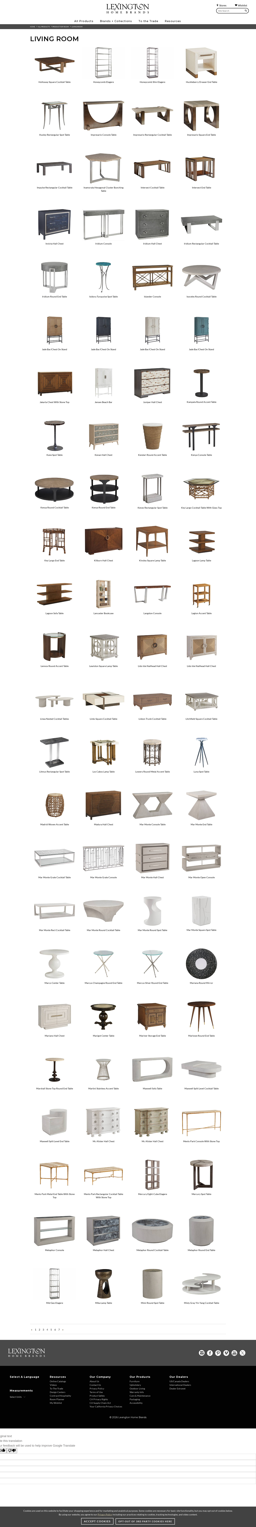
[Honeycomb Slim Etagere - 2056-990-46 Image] (152, 77)
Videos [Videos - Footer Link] (53, 1385)
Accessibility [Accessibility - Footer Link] (136, 1402)
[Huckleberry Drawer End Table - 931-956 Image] (201, 77)
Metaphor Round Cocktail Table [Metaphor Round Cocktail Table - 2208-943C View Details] (152, 1250)
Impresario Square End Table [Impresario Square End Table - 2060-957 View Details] (201, 134)
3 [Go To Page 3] (43, 1329)
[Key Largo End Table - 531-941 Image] (54, 556)
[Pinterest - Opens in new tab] (218, 1353)
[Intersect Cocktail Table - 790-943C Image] (152, 183)
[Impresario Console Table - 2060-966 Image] (103, 130)
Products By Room (60, 27)
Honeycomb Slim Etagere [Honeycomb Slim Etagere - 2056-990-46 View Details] (152, 82)
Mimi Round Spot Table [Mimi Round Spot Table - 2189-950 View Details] (152, 1302)
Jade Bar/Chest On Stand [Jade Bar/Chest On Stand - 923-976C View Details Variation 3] (201, 349)
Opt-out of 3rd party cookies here (145, 1521)
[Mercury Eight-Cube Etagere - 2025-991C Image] (152, 1189)
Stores (221, 5)
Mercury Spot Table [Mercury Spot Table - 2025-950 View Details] (201, 1194)
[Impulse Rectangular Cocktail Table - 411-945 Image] (54, 183)
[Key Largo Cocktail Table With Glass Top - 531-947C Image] (201, 503)
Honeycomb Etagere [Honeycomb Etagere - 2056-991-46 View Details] (103, 82)
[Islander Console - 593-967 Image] (152, 292)
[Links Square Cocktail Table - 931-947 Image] (103, 714)
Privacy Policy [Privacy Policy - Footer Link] (97, 1388)
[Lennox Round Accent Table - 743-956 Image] (54, 661)
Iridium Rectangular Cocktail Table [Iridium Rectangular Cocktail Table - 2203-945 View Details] (201, 243)
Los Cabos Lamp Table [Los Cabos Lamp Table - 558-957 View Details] (104, 771)
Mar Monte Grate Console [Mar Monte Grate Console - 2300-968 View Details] (103, 877)
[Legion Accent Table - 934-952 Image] (201, 609)
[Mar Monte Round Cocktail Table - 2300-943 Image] (103, 926)
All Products (44, 27)
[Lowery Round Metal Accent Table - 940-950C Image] (152, 767)
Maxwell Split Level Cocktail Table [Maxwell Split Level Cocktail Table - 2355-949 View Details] (201, 1088)
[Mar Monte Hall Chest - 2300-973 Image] (152, 873)
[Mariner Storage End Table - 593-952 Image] (152, 1031)
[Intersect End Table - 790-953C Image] (201, 183)
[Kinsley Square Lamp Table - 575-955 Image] (152, 556)
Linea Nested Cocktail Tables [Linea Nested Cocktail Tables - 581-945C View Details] (54, 718)
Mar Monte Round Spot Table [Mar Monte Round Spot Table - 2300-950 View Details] (152, 930)
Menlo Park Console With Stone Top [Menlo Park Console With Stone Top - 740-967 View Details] (201, 1141)
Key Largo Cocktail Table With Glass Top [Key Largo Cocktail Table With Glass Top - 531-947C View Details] (201, 507)
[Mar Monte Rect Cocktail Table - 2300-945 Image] (54, 926)
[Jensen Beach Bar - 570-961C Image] (103, 398)
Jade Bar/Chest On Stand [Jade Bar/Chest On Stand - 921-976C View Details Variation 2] (152, 349)
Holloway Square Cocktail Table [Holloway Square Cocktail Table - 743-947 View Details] (55, 82)
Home (32, 27)
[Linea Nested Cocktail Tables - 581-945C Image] (54, 714)
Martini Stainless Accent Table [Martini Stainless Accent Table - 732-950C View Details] (103, 1088)
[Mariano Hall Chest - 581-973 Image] (54, 1031)
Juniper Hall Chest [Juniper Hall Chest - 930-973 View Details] (152, 402)
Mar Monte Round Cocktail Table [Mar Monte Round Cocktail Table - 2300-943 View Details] (103, 930)
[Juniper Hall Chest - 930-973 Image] (152, 398)
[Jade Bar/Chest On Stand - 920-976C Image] (54, 345)
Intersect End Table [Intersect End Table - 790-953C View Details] (201, 187)
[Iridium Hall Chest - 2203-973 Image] (152, 239)
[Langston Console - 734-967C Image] (152, 609)
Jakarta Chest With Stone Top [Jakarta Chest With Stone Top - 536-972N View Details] (54, 402)
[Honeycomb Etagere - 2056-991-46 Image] (103, 77)
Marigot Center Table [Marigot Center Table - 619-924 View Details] (103, 1035)
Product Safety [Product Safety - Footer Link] (97, 1395)
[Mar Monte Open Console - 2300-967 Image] (201, 873)
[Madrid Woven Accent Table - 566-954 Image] (54, 820)
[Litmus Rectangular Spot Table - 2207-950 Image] (54, 767)
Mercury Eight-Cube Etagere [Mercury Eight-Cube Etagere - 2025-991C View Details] (152, 1194)
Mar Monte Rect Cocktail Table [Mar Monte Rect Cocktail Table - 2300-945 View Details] (54, 930)
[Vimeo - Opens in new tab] (226, 1353)
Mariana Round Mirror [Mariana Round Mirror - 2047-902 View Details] (201, 983)
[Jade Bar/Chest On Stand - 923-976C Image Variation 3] (201, 345)
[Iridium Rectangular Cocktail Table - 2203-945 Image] (201, 239)
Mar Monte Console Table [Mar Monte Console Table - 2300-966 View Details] (153, 824)
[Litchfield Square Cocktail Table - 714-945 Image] (201, 714)
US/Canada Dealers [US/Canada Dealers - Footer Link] (179, 1381)
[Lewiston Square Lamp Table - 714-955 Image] (103, 661)
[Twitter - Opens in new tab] (242, 1353)
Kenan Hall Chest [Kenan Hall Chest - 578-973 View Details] (103, 454)
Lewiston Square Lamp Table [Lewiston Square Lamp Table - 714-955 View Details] (103, 666)
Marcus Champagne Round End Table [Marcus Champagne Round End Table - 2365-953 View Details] (103, 983)
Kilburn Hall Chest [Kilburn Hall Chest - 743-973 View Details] (103, 560)
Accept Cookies (97, 1521)
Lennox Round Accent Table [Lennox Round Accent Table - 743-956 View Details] (55, 666)
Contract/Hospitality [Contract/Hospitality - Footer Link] (60, 1395)
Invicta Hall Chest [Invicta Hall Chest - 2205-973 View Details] (55, 243)
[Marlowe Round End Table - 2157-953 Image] (201, 1031)
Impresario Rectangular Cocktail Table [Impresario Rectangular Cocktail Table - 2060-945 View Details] (152, 134)
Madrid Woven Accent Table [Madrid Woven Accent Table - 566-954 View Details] (54, 824)
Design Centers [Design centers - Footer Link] (57, 1392)
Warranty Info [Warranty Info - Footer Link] (137, 1392)
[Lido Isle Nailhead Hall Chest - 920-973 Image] (152, 661)
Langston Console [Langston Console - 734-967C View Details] (152, 613)
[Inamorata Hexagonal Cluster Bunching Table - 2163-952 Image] (103, 183)
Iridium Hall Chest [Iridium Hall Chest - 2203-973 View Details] (152, 243)
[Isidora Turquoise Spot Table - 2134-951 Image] (103, 292)
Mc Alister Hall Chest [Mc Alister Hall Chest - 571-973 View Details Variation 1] (152, 1141)
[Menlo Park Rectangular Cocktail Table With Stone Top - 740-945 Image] (103, 1189)
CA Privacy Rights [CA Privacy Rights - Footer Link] (99, 1399)
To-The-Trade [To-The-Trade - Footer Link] (56, 1388)
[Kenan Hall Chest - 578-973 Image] (103, 450)
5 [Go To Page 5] (51, 1329)
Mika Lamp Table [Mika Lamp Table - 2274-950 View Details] (103, 1302)
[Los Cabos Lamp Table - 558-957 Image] (103, 767)
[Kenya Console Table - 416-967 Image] (201, 450)
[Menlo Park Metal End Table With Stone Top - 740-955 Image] (54, 1189)
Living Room (77, 27)
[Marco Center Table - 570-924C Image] (54, 978)
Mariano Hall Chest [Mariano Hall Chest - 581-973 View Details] (54, 1035)
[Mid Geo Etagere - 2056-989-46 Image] (54, 1298)
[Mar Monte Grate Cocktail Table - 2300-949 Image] (54, 873)
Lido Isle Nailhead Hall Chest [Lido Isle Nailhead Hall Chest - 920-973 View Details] (152, 666)
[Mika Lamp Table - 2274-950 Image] (103, 1298)
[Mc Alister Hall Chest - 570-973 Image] (103, 1137)
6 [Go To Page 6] (55, 1329)
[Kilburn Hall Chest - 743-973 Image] (103, 556)
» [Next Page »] (63, 1329)
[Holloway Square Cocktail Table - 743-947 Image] (54, 77)
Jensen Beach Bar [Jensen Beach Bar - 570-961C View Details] (103, 402)
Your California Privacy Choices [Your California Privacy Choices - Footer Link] (106, 1406)
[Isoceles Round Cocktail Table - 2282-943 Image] (201, 292)
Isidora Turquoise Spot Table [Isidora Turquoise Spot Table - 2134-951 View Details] (103, 296)
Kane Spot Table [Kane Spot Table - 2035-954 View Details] (55, 454)
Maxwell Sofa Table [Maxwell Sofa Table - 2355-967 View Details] (152, 1088)
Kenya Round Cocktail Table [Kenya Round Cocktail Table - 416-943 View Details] (54, 507)
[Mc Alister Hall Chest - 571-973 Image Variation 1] (152, 1137)
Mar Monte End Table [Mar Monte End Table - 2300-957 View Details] (201, 824)
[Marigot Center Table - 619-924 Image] (103, 1031)
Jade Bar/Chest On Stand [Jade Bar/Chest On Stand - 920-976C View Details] (54, 349)
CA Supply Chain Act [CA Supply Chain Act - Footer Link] (100, 1402)
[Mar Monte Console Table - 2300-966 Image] (152, 820)
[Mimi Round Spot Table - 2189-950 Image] (152, 1298)
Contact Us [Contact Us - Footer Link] (95, 1385)
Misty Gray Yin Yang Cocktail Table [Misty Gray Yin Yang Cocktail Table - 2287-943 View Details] (201, 1302)
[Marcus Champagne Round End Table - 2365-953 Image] (103, 978)
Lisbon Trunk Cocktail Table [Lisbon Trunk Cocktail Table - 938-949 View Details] (152, 718)
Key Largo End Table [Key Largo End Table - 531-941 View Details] (54, 560)
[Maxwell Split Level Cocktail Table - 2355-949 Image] (201, 1084)
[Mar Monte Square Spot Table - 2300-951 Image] (201, 925)
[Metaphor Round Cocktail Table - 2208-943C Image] (152, 1246)
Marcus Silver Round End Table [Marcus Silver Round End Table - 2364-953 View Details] (152, 983)
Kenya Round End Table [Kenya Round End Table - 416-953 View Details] (103, 507)
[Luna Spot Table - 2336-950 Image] (201, 767)
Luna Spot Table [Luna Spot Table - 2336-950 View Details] (201, 771)
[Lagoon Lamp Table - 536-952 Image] (201, 556)
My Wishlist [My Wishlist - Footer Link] (56, 1402)
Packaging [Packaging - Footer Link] (135, 1399)
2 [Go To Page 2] (39, 1329)
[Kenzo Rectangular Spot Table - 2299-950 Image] (152, 503)
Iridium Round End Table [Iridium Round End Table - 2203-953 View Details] (54, 296)
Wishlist (241, 5)
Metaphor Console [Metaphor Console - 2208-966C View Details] (54, 1250)
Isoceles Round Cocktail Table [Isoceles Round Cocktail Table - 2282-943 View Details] (201, 296)
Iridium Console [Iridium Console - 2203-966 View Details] (103, 243)
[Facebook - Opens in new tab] (210, 1353)
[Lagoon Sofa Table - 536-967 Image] (54, 609)
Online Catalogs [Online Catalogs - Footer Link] (58, 1381)
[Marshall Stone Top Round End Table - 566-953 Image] (54, 1084)
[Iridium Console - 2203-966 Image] (103, 239)
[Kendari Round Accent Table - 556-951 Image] (152, 450)
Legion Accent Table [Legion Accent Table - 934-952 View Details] (202, 613)
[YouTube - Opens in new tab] (234, 1353)
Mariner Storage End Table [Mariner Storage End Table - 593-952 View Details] (152, 1035)
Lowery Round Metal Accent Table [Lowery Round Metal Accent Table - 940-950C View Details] (152, 771)
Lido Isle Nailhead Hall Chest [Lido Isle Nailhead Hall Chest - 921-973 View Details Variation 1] (201, 666)
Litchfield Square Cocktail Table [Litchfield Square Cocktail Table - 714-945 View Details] (201, 718)
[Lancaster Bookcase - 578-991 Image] (103, 609)
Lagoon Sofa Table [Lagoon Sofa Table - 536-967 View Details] (55, 613)
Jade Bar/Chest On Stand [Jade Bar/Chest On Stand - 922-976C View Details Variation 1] (103, 349)
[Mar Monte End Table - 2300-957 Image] (201, 820)
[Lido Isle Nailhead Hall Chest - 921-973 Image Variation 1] (201, 661)
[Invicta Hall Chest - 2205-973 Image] (54, 239)
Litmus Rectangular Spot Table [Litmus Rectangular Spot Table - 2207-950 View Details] (54, 771)
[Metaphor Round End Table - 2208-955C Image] (201, 1246)
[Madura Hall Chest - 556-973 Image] (103, 820)
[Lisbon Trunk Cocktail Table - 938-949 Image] (152, 714)
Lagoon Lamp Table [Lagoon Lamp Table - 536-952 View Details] (201, 560)
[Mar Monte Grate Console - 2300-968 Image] (103, 873)
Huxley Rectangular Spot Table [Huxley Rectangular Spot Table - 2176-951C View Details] (54, 134)
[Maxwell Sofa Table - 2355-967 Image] (152, 1084)
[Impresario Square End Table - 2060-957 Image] (201, 130)
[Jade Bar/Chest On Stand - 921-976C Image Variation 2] (152, 345)
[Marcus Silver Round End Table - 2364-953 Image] (152, 978)
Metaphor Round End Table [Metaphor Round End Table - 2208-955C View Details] (201, 1250)
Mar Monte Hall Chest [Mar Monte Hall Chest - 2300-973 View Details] (152, 877)
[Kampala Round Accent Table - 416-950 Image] (201, 397)
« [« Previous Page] (31, 1329)
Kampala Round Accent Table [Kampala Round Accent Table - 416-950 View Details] (201, 402)
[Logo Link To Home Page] (127, 12)
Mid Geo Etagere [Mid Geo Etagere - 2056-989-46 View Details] (54, 1302)
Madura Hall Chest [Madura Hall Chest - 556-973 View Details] (103, 824)
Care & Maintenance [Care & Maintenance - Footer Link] (140, 1395)
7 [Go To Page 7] (59, 1329)
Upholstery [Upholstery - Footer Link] (135, 1385)
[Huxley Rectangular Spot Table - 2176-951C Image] (54, 130)
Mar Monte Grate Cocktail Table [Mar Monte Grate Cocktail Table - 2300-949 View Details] (54, 877)
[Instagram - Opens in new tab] (202, 1353)
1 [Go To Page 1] (35, 1329)
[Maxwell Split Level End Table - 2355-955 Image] (54, 1137)
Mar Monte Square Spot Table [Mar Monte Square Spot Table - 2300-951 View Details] (201, 930)
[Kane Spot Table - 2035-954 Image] (54, 450)
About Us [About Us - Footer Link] (94, 1381)
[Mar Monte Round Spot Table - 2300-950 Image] (152, 926)
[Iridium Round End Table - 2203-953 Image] (54, 292)
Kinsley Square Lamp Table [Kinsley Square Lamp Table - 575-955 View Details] (152, 560)
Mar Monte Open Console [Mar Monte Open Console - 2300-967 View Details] (201, 877)
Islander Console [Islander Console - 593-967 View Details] (152, 296)
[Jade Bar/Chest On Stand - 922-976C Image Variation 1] (103, 345)
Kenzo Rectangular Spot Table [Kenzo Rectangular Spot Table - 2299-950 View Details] (153, 507)
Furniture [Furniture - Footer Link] (134, 1381)
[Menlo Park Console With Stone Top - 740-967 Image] (201, 1137)
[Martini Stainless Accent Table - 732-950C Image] (103, 1084)
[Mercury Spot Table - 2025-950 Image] (201, 1189)
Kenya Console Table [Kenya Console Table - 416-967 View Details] (201, 454)
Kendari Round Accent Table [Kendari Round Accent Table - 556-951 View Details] (152, 454)
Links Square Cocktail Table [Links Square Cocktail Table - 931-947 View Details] (103, 718)
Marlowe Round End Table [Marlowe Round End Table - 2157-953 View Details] (201, 1035)
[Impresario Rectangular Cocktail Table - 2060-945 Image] (152, 130)
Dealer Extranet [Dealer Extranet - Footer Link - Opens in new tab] (177, 1388)
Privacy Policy (105, 1514)
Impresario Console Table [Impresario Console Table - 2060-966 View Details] (103, 134)
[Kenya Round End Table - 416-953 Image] (103, 503)
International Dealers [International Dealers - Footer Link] (180, 1385)
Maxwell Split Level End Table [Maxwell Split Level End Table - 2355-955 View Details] (54, 1141)
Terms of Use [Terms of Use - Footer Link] (96, 1392)
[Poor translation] (12, 1450)
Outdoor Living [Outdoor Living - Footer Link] (137, 1388)
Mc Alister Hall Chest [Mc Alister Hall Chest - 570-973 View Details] (103, 1141)
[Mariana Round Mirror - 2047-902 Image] (201, 978)
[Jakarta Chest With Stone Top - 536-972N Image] (54, 398)
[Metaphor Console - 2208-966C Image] (54, 1246)
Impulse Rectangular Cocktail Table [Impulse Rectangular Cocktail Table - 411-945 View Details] (54, 187)
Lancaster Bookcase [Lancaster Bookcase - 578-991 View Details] (103, 613)
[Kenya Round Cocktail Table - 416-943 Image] (54, 503)
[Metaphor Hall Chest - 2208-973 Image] (103, 1246)
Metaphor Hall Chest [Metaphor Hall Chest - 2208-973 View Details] (103, 1250)
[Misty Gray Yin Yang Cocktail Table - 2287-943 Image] (201, 1298)
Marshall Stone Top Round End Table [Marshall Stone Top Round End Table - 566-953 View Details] (54, 1088)
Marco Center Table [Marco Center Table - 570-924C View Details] (54, 983)
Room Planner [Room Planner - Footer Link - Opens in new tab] (57, 1399)
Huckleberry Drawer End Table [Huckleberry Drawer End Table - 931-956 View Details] (201, 82)
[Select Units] (18, 1397)
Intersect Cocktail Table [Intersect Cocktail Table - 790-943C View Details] (152, 187)
